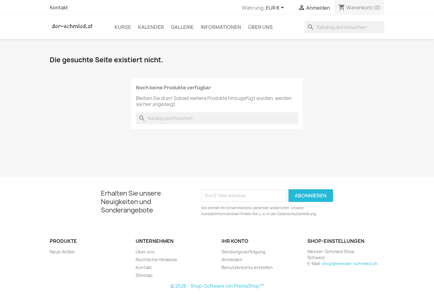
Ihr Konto (235, 241)
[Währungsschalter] (276, 8)
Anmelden (232, 259)
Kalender (151, 27)
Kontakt (59, 7)
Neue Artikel (62, 252)
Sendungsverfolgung (244, 252)
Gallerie (182, 27)
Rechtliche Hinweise (156, 259)
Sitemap (144, 275)
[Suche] (344, 27)
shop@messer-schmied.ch (350, 263)
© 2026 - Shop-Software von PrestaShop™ (217, 286)
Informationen (221, 27)
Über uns (260, 27)
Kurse (123, 27)
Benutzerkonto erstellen (247, 267)
